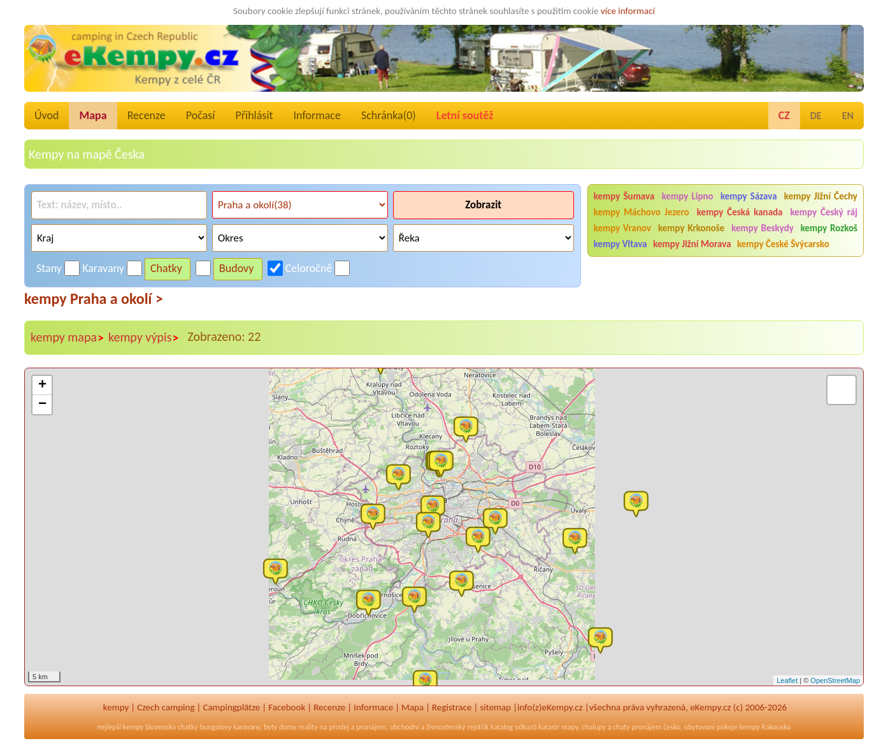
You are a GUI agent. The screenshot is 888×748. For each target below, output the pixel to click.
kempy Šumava (624, 196)
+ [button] (42, 385)
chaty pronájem (637, 727)
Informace (317, 115)
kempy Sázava (748, 196)
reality (308, 727)
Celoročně (309, 268)
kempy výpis (143, 337)
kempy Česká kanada (740, 212)
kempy (116, 707)
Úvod (46, 115)
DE (816, 116)
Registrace (451, 707)
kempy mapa (67, 337)
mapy (569, 727)
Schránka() (388, 115)
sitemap (495, 707)
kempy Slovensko (149, 727)
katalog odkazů (514, 727)
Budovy (236, 268)
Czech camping (165, 707)
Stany (49, 268)
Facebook (286, 707)
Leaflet (787, 680)
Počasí (200, 115)
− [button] (42, 404)
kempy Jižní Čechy (820, 196)
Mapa (92, 115)
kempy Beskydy (762, 228)
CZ (784, 115)
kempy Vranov (622, 228)
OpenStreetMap (835, 680)
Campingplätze (231, 707)
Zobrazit (483, 205)
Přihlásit (254, 115)
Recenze (146, 115)
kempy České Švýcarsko (783, 244)
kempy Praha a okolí (93, 298)
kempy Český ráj (823, 212)
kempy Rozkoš (829, 228)
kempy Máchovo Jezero (641, 212)
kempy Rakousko (765, 727)
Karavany (103, 268)
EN (848, 116)
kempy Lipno (687, 196)
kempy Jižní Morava (692, 244)
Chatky (166, 268)
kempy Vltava (620, 244)
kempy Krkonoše (691, 228)
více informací (628, 11)
